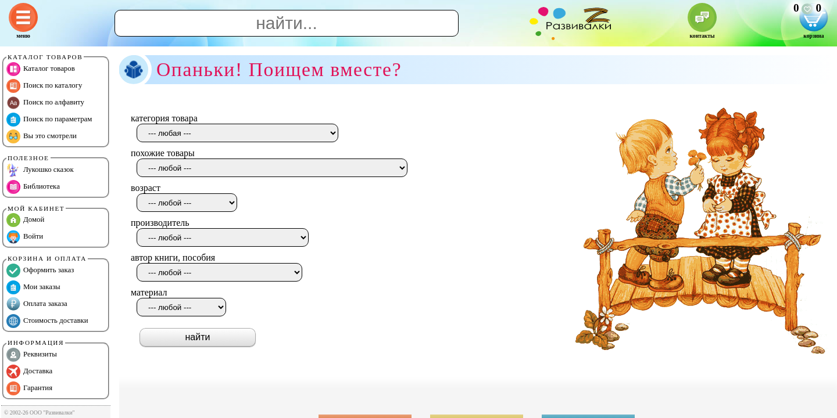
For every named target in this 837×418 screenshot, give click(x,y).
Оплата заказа (36, 304)
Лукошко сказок (40, 170)
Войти (24, 237)
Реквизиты (31, 355)
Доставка (29, 372)
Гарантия (29, 388)
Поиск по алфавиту (45, 103)
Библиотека (33, 187)
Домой (25, 220)
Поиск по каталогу (44, 86)
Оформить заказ (40, 271)
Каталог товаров (40, 69)
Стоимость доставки (47, 321)
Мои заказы (33, 287)
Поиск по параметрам (49, 120)
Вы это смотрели (41, 136)
